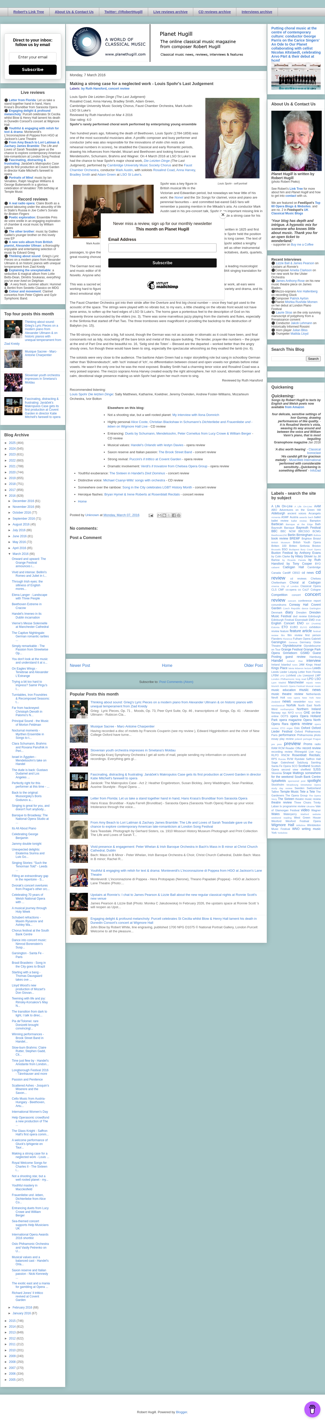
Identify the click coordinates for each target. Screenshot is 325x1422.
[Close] (223, 214)
